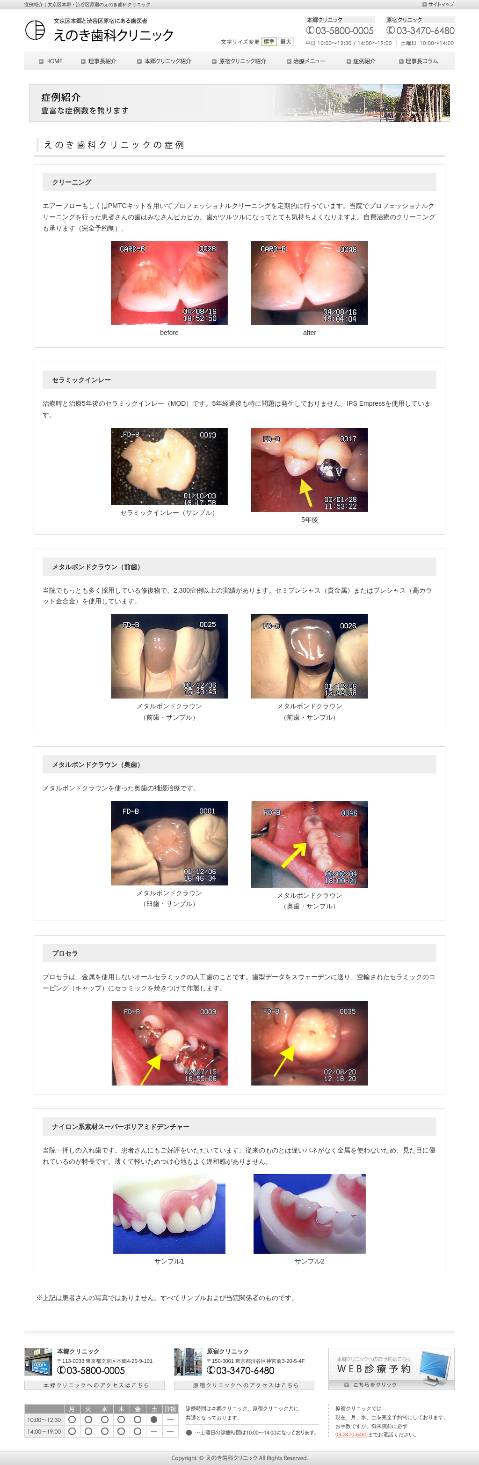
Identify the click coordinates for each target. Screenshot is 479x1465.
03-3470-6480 (351, 1434)
